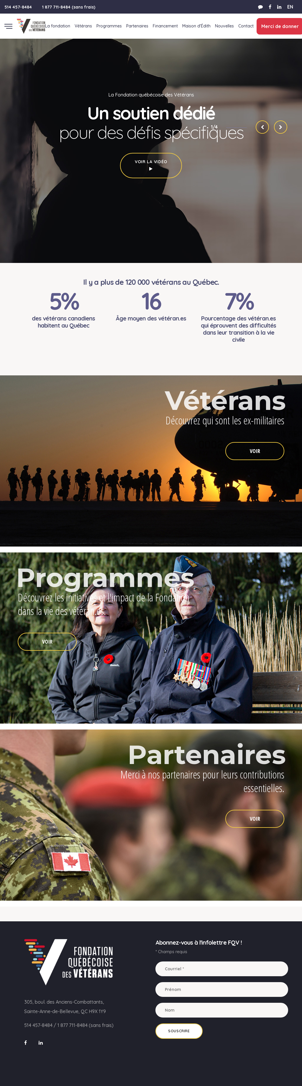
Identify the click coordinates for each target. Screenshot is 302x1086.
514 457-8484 (18, 7)
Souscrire (179, 1031)
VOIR (255, 450)
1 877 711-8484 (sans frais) (68, 7)
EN (290, 7)
